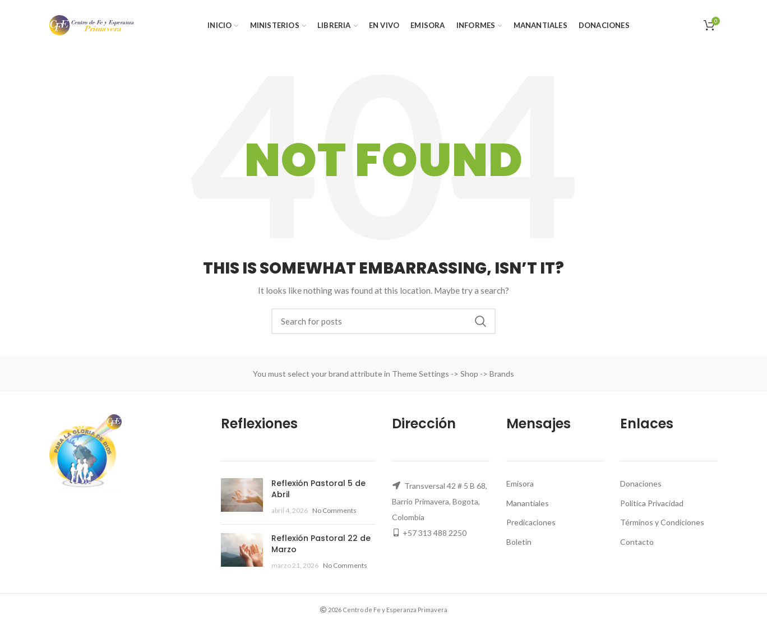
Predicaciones (531, 522)
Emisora (520, 483)
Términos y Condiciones (662, 522)
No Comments (334, 510)
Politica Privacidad (651, 503)
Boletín (519, 542)
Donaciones (641, 483)
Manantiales (527, 503)
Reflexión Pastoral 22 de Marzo (321, 544)
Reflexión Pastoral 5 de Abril (318, 489)
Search (480, 321)
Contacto (637, 542)
